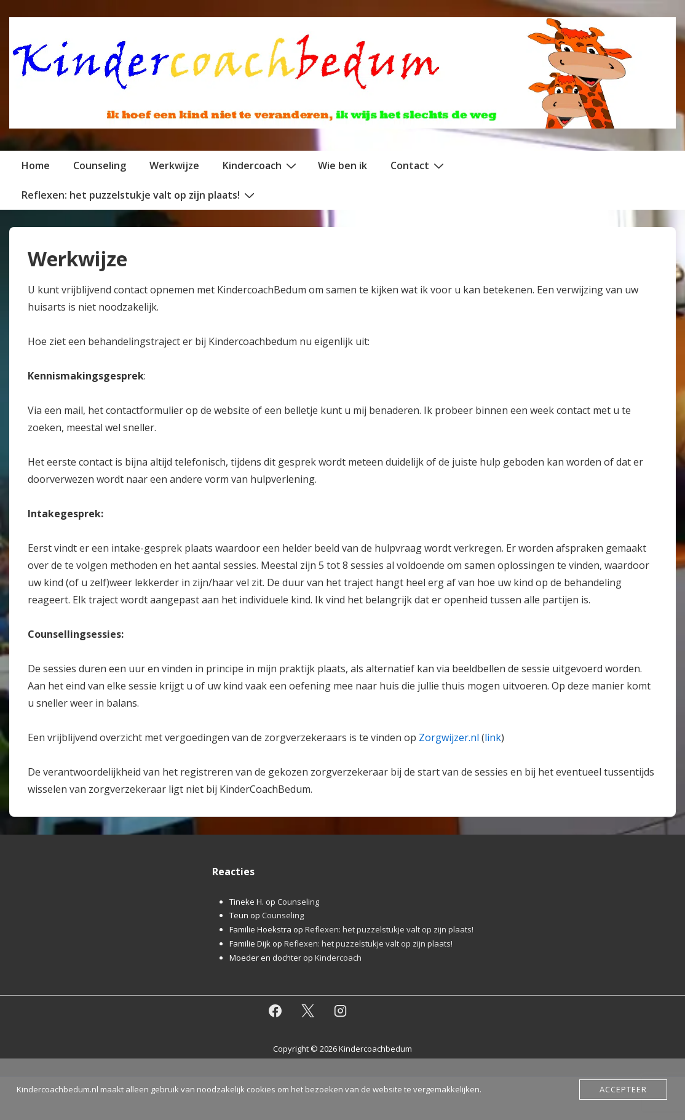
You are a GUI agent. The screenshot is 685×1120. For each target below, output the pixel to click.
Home (36, 165)
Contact (418, 164)
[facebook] (275, 1010)
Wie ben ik (342, 165)
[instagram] (340, 1010)
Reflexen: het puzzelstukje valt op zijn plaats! (140, 194)
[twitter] (308, 1010)
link (493, 737)
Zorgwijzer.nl (449, 737)
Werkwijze (174, 165)
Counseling (99, 165)
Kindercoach (261, 164)
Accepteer (623, 1089)
